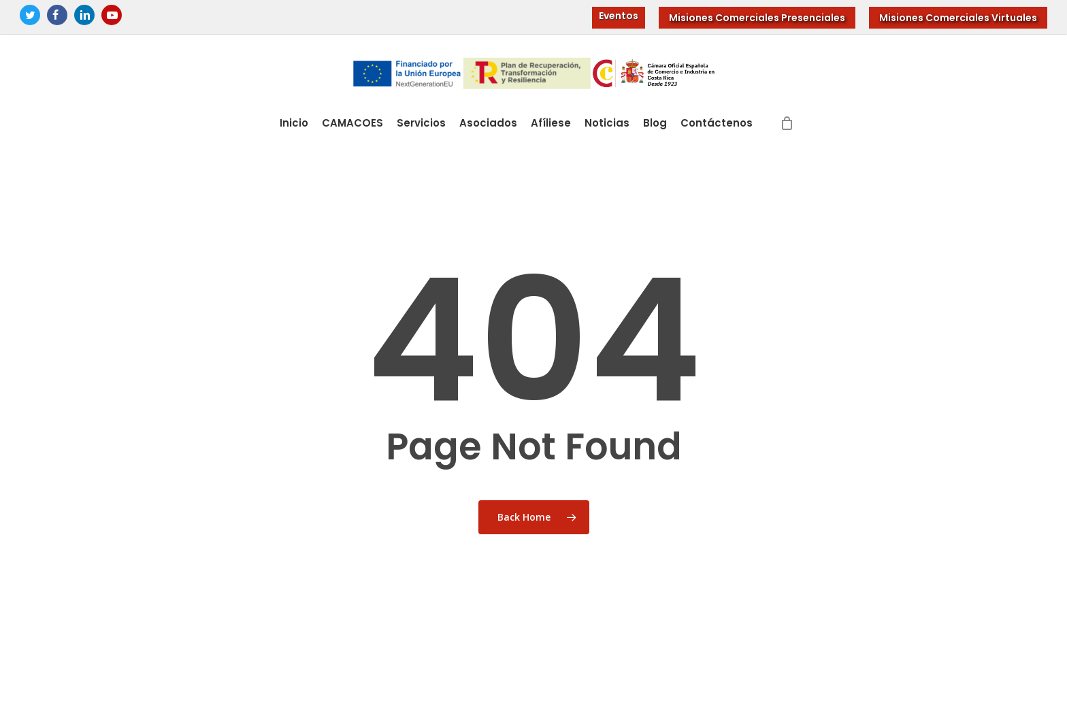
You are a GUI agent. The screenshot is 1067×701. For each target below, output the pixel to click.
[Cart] (787, 123)
